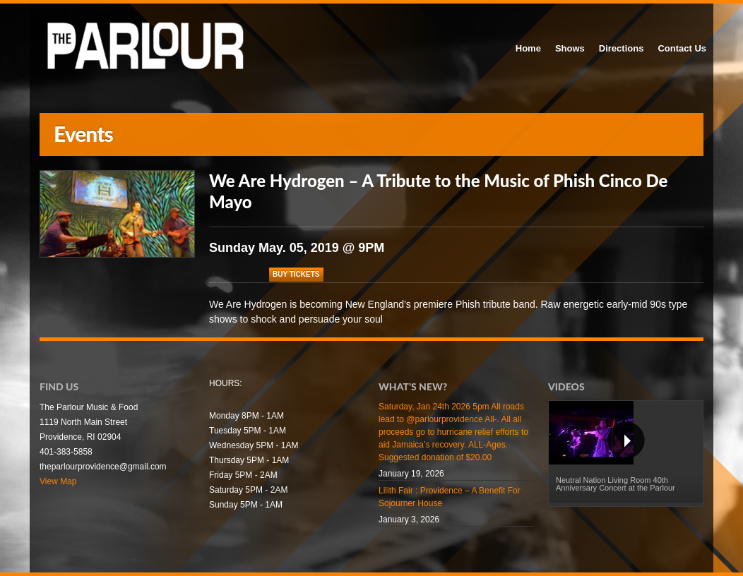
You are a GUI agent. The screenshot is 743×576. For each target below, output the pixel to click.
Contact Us (682, 48)
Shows (570, 48)
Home (528, 48)
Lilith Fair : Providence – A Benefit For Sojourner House (450, 497)
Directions (621, 48)
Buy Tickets (296, 274)
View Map (58, 481)
